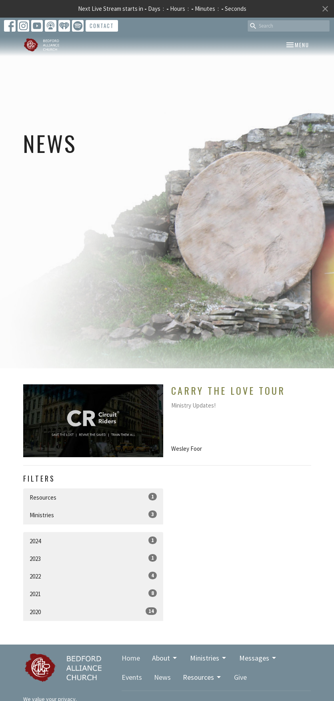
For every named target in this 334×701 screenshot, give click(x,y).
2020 (93, 611)
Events (132, 677)
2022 (93, 576)
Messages (258, 658)
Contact (102, 26)
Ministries (93, 514)
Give (240, 677)
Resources (93, 497)
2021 (93, 593)
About (165, 658)
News (162, 677)
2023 (93, 558)
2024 (93, 540)
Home (131, 658)
